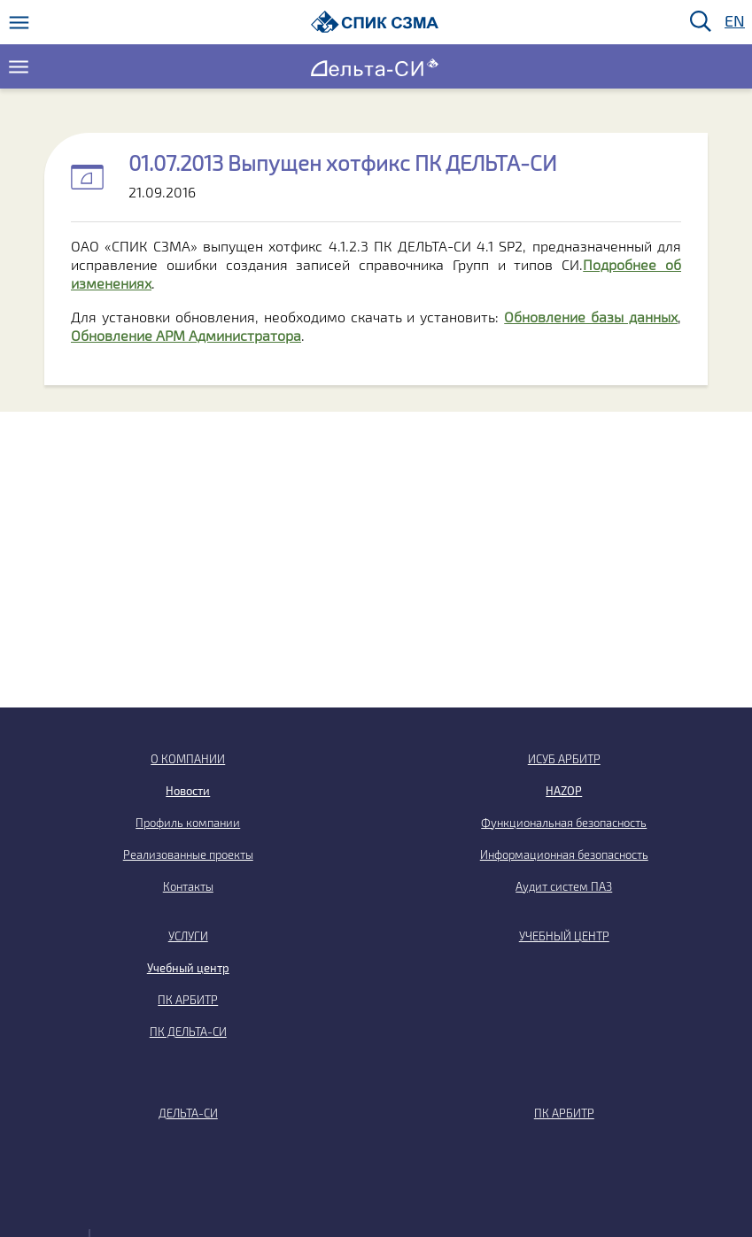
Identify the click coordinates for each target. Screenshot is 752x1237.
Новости (188, 791)
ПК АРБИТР (188, 1000)
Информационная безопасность (564, 854)
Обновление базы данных (591, 316)
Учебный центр (188, 968)
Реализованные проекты (188, 854)
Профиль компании (188, 823)
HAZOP (564, 791)
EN (733, 21)
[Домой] (375, 22)
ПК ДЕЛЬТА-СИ (188, 1031)
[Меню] (19, 22)
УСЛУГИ (188, 936)
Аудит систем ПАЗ (564, 886)
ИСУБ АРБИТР (564, 759)
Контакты (188, 886)
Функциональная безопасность (564, 823)
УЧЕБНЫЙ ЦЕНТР (564, 936)
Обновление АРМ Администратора (186, 335)
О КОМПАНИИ (188, 759)
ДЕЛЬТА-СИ (188, 1113)
